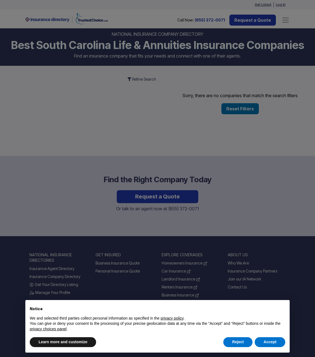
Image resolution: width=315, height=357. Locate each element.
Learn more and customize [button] (63, 342)
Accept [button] (270, 342)
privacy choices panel (48, 329)
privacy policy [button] (172, 318)
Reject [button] (238, 342)
